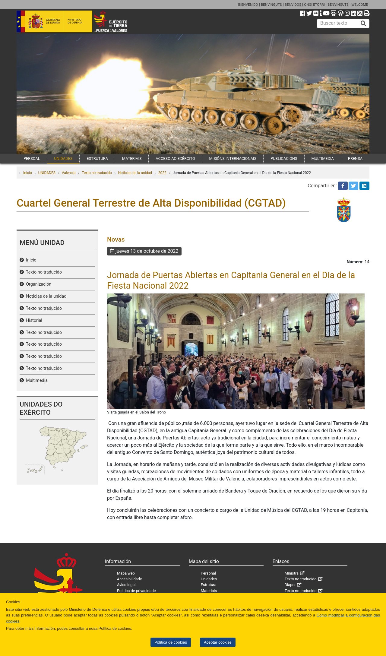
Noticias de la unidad (135, 173)
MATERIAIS (132, 158)
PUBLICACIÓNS (284, 158)
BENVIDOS (293, 4)
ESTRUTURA (97, 158)
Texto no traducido (97, 173)
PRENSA (355, 158)
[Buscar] (363, 24)
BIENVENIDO (248, 4)
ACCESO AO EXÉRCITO (175, 158)
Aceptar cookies (218, 642)
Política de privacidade (136, 590)
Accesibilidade (129, 579)
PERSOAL (32, 158)
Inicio (27, 173)
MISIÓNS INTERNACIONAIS (232, 158)
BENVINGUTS (271, 4)
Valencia (69, 173)
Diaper (290, 584)
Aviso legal (126, 584)
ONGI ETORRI (314, 4)
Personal (208, 573)
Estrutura (209, 584)
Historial (33, 320)
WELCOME (359, 4)
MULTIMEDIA (322, 158)
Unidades (209, 579)
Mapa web (126, 573)
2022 (162, 173)
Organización (37, 284)
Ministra (292, 573)
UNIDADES (63, 158)
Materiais (209, 590)
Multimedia (36, 380)
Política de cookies (170, 642)
